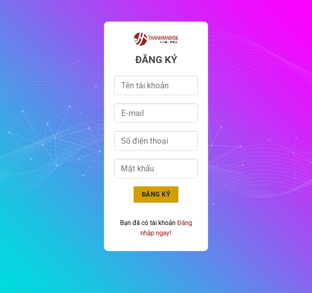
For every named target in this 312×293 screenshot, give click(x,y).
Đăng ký (156, 194)
